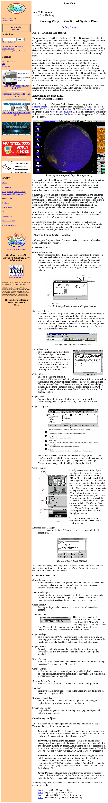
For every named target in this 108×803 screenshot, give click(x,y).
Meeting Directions (9, 20)
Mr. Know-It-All (8, 61)
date (10, 51)
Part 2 (40, 790)
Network (16, 194)
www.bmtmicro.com (94, 109)
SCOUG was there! (16, 277)
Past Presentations (9, 207)
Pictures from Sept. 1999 (16, 249)
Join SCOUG (16, 29)
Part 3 (40, 792)
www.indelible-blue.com (61, 112)
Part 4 (40, 795)
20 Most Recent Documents (12, 46)
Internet (10, 192)
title (14, 51)
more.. (23, 194)
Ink (3, 64)
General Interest (19, 192)
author (19, 51)
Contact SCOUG (8, 221)
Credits (5, 212)
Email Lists (6, 187)
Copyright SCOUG (9, 225)
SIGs (4, 192)
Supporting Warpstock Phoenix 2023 (16, 95)
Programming (7, 194)
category (25, 51)
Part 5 (40, 797)
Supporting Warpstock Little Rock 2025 (16, 86)
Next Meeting (7, 18)
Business (5, 203)
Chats (10, 198)
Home (4, 183)
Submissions (7, 216)
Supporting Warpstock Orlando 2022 (16, 112)
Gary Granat (70, 27)
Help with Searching (9, 42)
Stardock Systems (40, 107)
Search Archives (8, 49)
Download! (6, 66)
